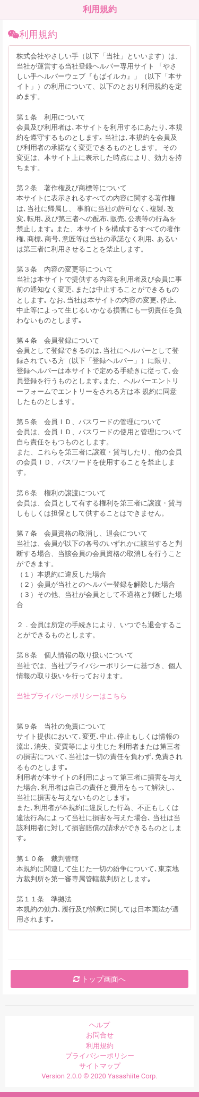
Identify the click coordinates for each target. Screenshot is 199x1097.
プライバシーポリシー (99, 1056)
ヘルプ (99, 1025)
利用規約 (100, 1046)
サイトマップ (99, 1066)
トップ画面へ (99, 979)
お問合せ (100, 1035)
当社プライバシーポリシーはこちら (71, 696)
